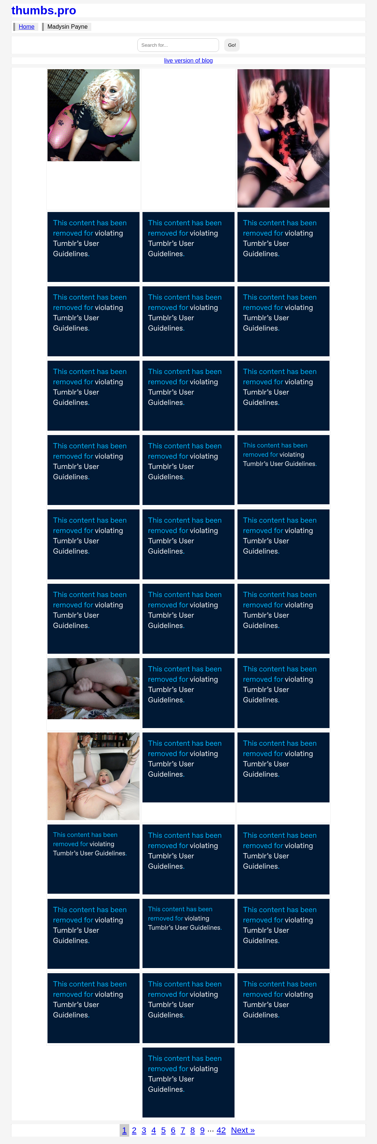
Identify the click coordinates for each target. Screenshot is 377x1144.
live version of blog (188, 60)
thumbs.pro (43, 10)
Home (27, 27)
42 (221, 1130)
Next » (243, 1130)
